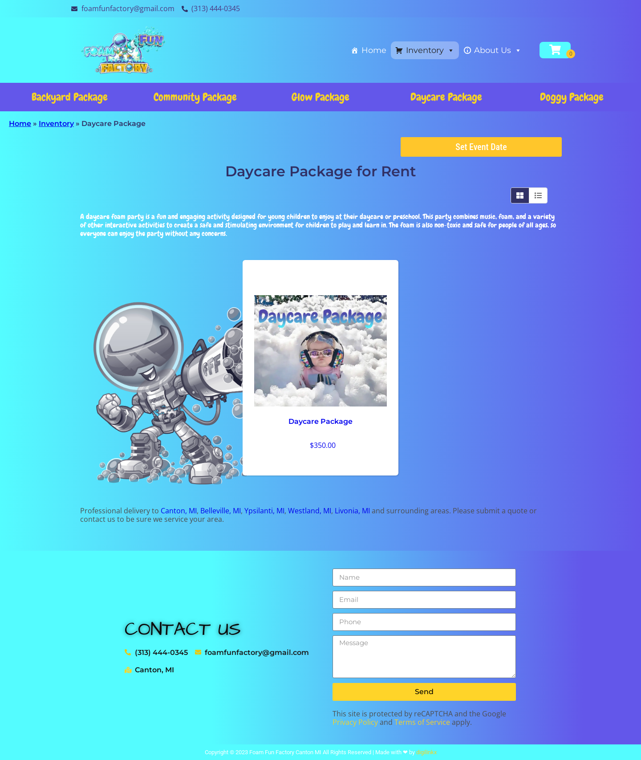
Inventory (430, 50)
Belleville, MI (220, 511)
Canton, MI (179, 511)
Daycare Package (446, 97)
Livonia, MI (352, 511)
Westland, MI (309, 511)
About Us (498, 50)
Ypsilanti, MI (264, 511)
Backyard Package (70, 97)
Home (373, 50)
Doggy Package (572, 97)
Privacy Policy (355, 722)
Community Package (195, 97)
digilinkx (426, 752)
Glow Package (320, 97)
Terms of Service (422, 722)
